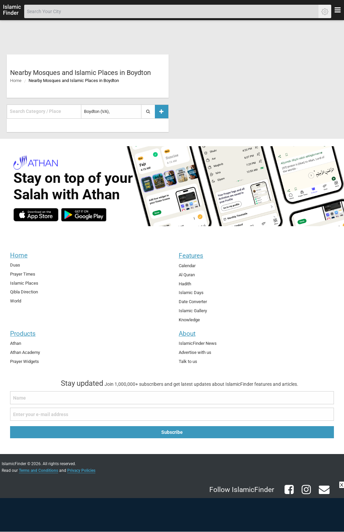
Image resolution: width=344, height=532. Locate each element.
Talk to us (188, 361)
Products (23, 333)
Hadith (185, 283)
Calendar (187, 265)
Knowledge (189, 319)
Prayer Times (22, 274)
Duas (15, 265)
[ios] (35, 214)
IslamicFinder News (198, 343)
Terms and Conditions (38, 470)
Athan (15, 343)
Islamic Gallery (193, 310)
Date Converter (193, 301)
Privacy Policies (81, 470)
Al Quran (187, 274)
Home (16, 80)
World (15, 300)
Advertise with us (195, 352)
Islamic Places (24, 283)
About (187, 333)
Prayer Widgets (24, 361)
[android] (83, 214)
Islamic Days (191, 292)
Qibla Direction (24, 291)
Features (191, 255)
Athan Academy (25, 352)
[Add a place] (161, 111)
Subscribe (172, 432)
